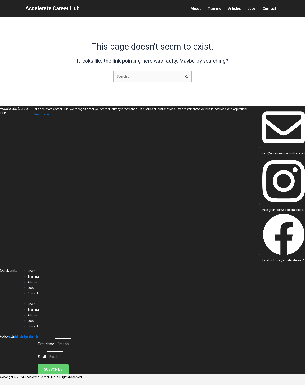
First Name (46, 344)
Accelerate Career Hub (52, 8)
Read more (41, 114)
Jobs (252, 8)
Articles (234, 8)
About (196, 8)
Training (214, 8)
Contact (269, 8)
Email (42, 357)
